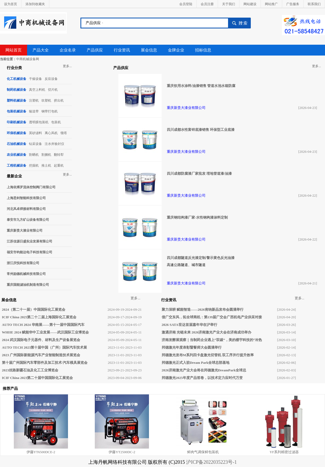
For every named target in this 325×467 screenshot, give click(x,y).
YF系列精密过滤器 (284, 452)
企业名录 (68, 50)
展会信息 (149, 50)
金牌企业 (176, 50)
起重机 (59, 165)
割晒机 (34, 155)
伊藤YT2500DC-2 (122, 452)
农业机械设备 (16, 155)
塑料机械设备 (16, 100)
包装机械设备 (16, 111)
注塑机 (34, 100)
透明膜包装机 (38, 122)
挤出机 (59, 100)
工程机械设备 (16, 165)
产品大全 (40, 50)
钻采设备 (35, 144)
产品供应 (93, 23)
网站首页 (13, 50)
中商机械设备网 (27, 59)
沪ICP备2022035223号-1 (211, 462)
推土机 (46, 165)
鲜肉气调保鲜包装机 (203, 452)
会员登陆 (185, 4)
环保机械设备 (16, 133)
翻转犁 (59, 155)
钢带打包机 (49, 111)
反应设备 (51, 79)
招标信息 (203, 50)
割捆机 (46, 155)
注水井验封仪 (54, 144)
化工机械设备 (16, 79)
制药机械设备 (16, 90)
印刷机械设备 (16, 122)
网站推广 (271, 4)
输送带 (34, 111)
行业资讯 (122, 50)
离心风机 (51, 133)
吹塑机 (46, 100)
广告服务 (292, 4)
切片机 (53, 90)
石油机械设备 (16, 144)
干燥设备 (35, 79)
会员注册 (207, 4)
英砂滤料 (35, 133)
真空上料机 (37, 90)
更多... (67, 66)
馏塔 (63, 133)
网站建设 (249, 4)
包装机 (56, 122)
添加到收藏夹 (35, 4)
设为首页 (10, 4)
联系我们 (314, 4)
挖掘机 (34, 165)
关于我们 (228, 4)
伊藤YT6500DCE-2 (41, 452)
